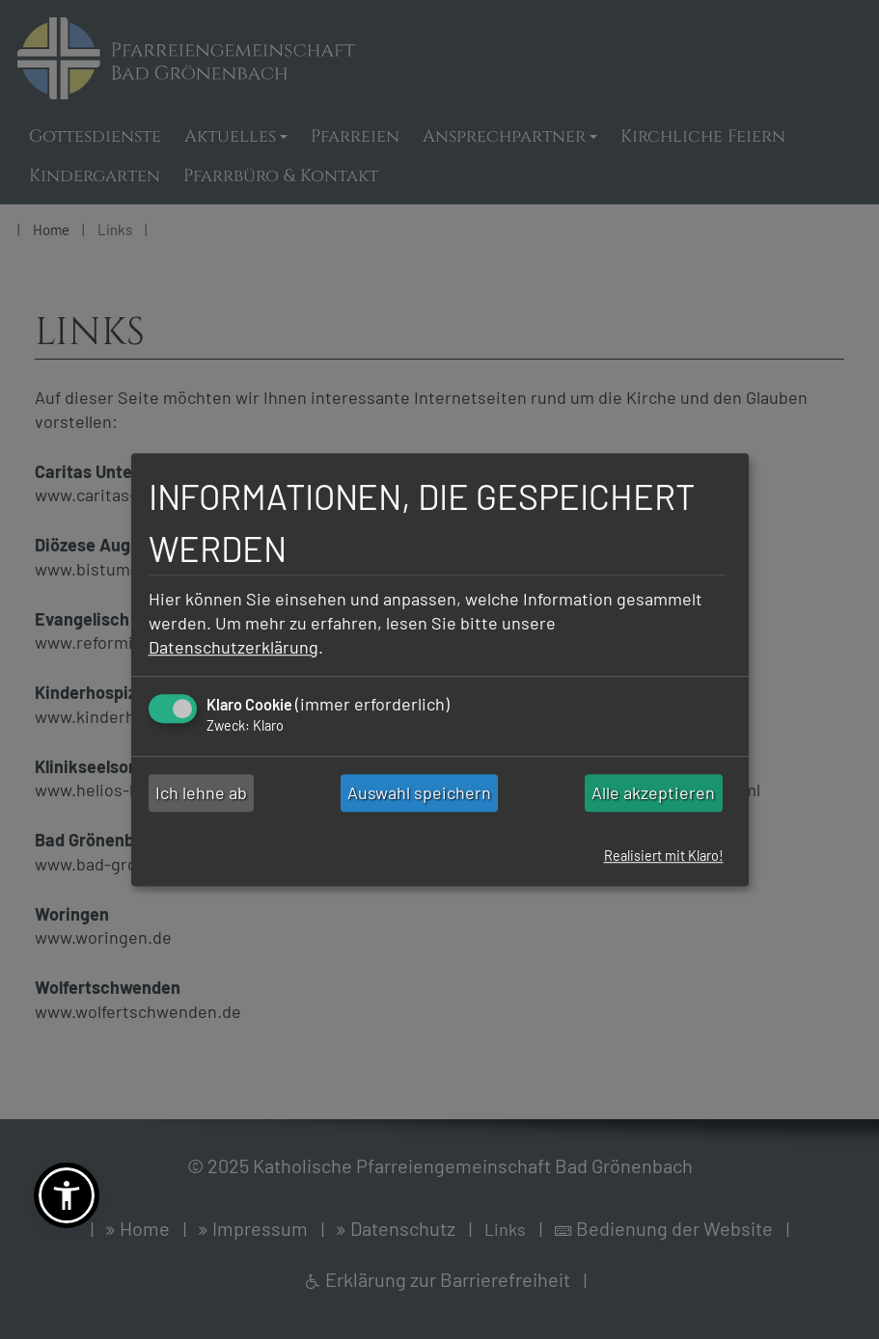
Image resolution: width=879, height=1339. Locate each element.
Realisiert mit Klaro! (664, 856)
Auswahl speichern (419, 793)
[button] (67, 1195)
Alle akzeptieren (653, 793)
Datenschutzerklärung (233, 646)
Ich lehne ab (201, 793)
